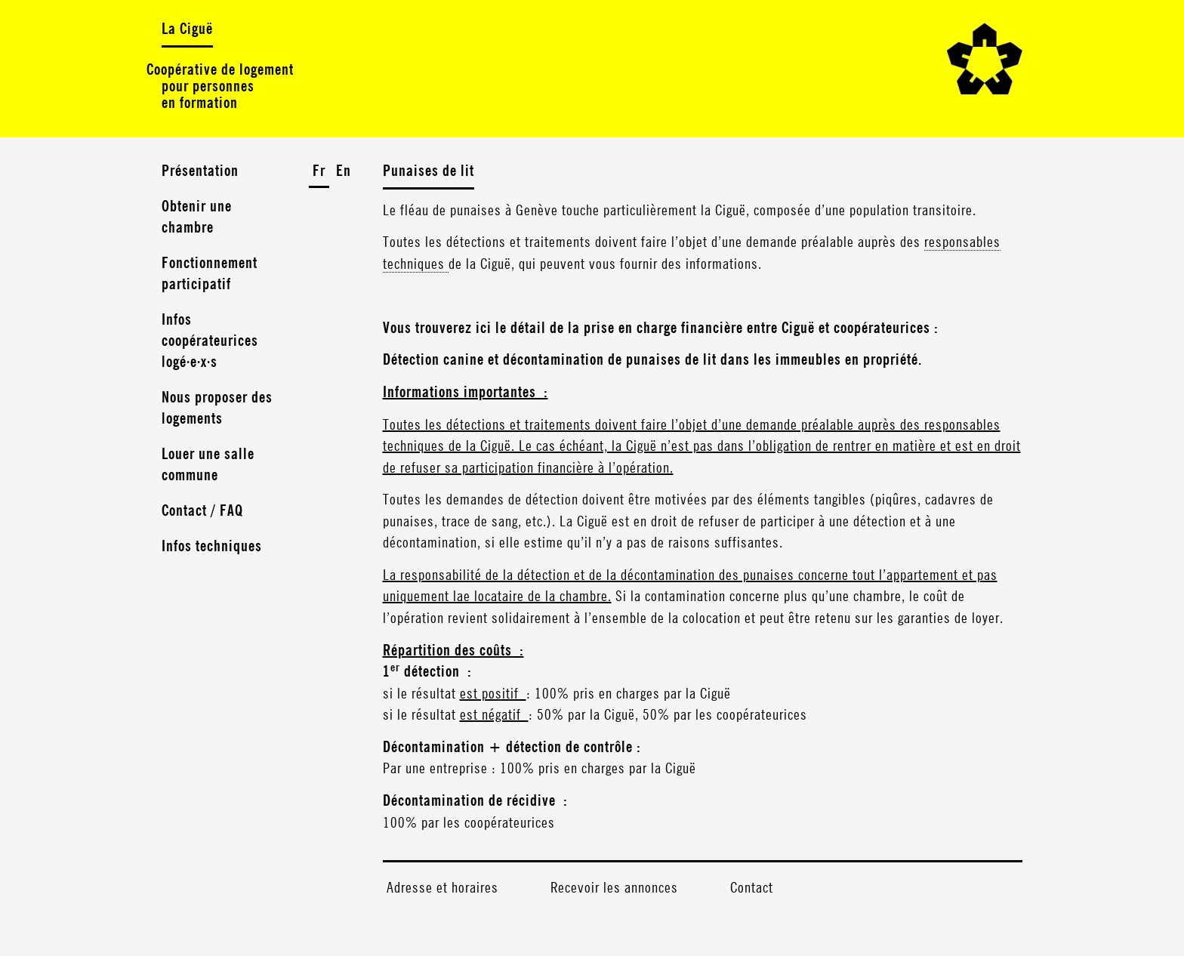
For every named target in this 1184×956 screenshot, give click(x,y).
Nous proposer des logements (217, 408)
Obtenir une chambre (197, 217)
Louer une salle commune (208, 465)
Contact (751, 888)
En (343, 171)
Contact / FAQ (202, 511)
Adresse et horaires (442, 888)
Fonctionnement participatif (209, 274)
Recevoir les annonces (614, 888)
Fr (319, 171)
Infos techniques (212, 546)
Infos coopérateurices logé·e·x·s (210, 341)
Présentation (200, 171)
